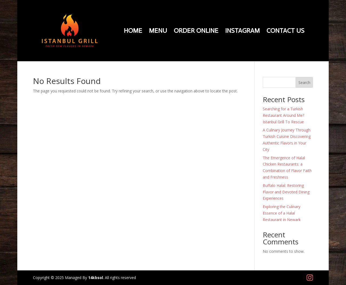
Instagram (242, 31)
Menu (158, 31)
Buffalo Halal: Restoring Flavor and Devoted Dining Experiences (286, 192)
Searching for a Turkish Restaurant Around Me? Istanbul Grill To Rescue (283, 115)
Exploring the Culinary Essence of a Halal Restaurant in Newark (282, 213)
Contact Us (285, 31)
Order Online (196, 31)
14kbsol (95, 277)
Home (133, 31)
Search (304, 82)
